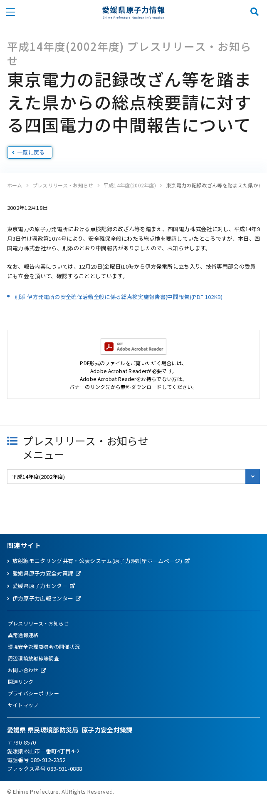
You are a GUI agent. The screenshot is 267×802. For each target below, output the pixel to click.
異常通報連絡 (23, 634)
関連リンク (21, 681)
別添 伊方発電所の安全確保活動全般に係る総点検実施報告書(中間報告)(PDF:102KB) (119, 297)
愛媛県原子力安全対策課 (43, 573)
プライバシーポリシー (33, 693)
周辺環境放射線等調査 (33, 658)
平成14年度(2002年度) (130, 185)
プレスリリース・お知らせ (63, 185)
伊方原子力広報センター (43, 598)
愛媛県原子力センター (40, 586)
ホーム (14, 185)
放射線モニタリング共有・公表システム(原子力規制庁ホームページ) (97, 561)
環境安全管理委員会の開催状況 (44, 646)
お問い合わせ (23, 669)
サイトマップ (23, 704)
